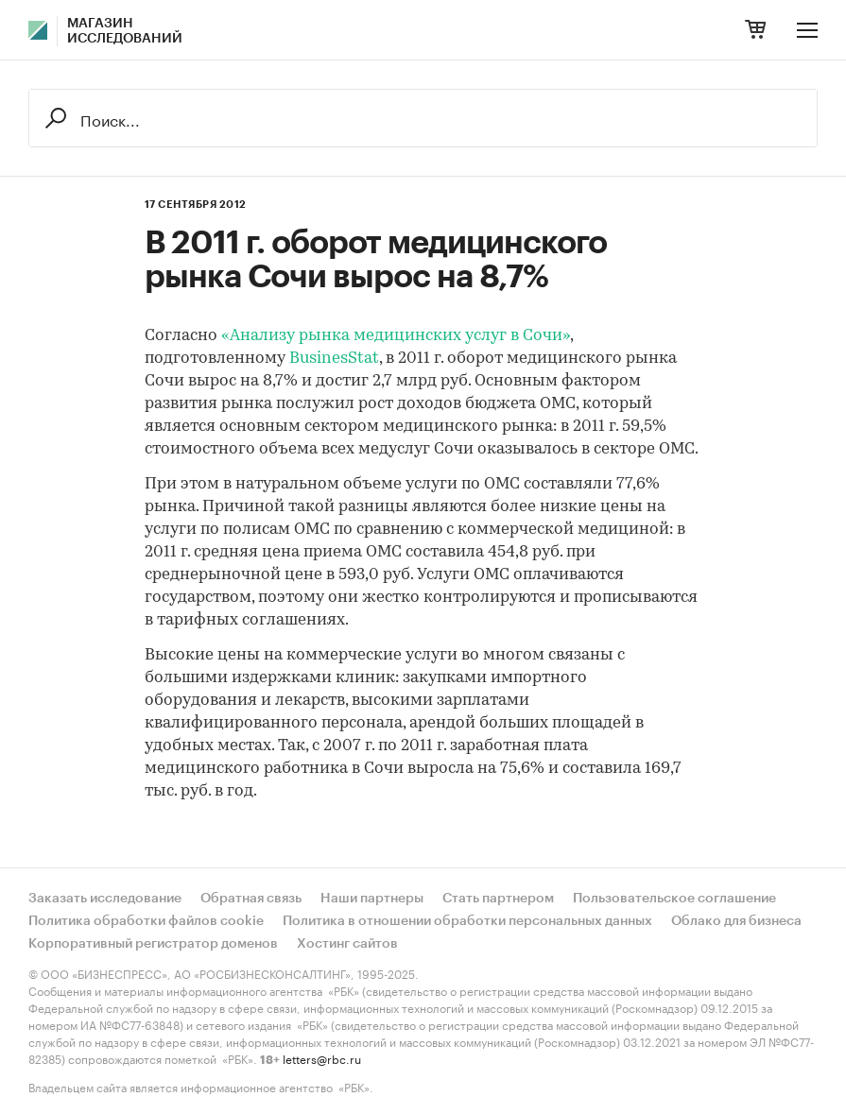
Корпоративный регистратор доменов (153, 944)
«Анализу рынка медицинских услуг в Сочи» (395, 336)
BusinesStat (334, 359)
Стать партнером (498, 898)
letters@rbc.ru (322, 1058)
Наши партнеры (371, 898)
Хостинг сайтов (347, 944)
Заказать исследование (104, 898)
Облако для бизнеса (736, 921)
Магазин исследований (124, 31)
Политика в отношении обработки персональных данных (467, 921)
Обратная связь (251, 898)
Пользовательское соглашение (674, 898)
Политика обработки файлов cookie (146, 921)
